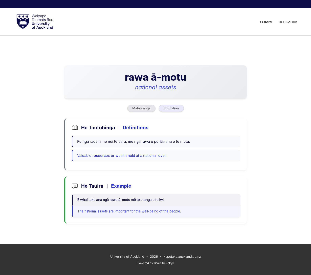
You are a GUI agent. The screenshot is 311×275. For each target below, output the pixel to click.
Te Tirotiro (287, 21)
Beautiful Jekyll (164, 263)
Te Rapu (266, 21)
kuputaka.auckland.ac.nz (182, 257)
